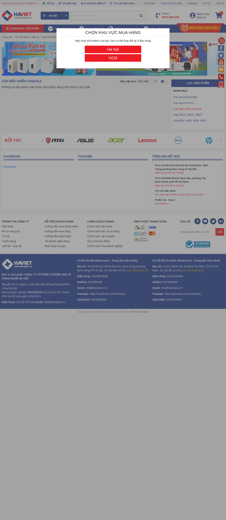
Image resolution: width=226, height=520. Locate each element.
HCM (113, 58)
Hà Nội (113, 49)
